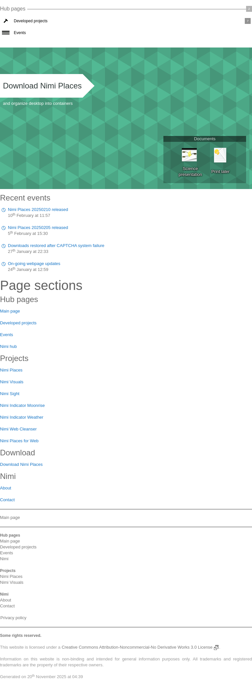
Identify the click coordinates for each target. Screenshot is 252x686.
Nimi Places (11, 370)
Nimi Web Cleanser (18, 429)
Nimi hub (8, 346)
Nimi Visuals (11, 381)
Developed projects (31, 21)
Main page (10, 311)
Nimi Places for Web (19, 440)
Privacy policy (13, 617)
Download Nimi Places (42, 85)
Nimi (4, 558)
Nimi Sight (9, 393)
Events (20, 32)
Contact (7, 499)
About (5, 488)
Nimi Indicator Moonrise (22, 405)
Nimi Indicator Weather (21, 417)
